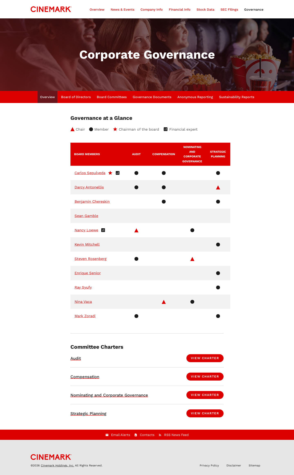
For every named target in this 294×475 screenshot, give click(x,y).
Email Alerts (120, 435)
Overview (97, 9)
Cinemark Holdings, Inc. (57, 465)
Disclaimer (233, 465)
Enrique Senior (88, 273)
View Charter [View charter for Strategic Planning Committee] (205, 413)
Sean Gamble (86, 216)
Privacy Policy (209, 465)
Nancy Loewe (86, 230)
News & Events (122, 9)
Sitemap (254, 465)
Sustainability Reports (236, 97)
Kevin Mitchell (87, 244)
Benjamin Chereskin (92, 201)
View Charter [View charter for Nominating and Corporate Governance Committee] (205, 395)
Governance (253, 9)
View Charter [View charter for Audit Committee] (205, 358)
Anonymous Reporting (195, 97)
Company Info (151, 9)
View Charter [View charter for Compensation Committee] (205, 376)
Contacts (147, 435)
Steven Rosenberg (91, 259)
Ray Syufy (83, 287)
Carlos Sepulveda (90, 173)
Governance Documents (152, 97)
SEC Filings (229, 9)
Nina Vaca (83, 301)
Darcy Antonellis (89, 187)
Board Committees (112, 97)
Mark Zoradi (85, 316)
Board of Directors (76, 97)
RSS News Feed (176, 435)
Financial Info (179, 9)
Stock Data (205, 9)
